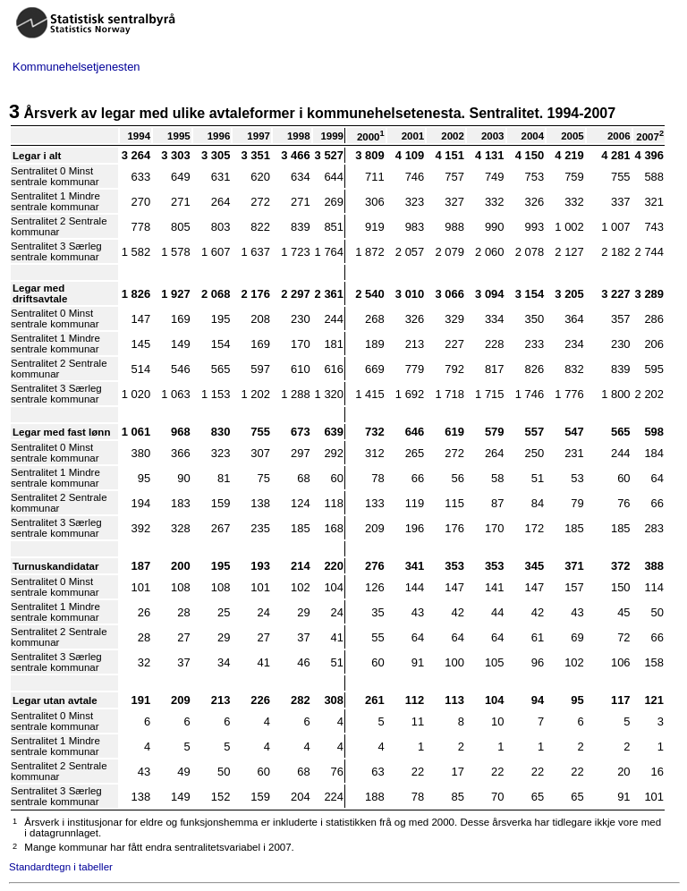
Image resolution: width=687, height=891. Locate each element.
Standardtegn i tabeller (61, 866)
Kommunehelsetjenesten (76, 66)
